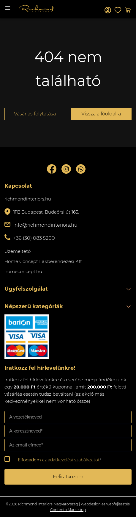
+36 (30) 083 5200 (34, 238)
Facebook (51, 169)
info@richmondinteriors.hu (45, 225)
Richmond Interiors (36, 8)
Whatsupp (81, 169)
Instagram (66, 169)
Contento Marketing (68, 509)
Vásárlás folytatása (35, 114)
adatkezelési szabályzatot (74, 460)
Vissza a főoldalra (101, 114)
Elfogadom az (59, 460)
